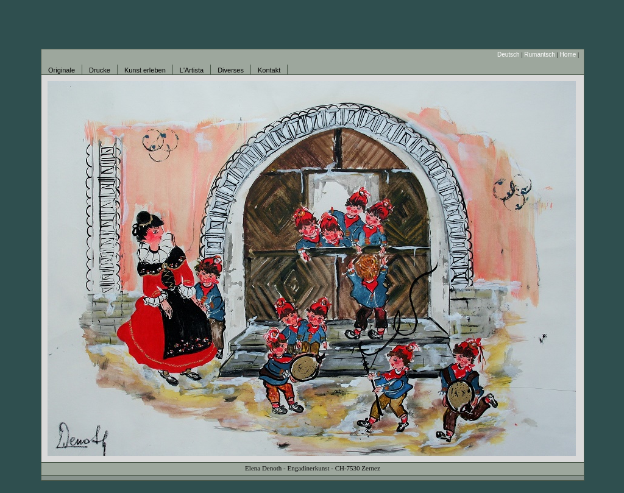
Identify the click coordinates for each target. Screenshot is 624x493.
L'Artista (192, 70)
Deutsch (508, 54)
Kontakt (269, 70)
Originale (61, 70)
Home (568, 54)
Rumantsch (539, 54)
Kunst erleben (145, 70)
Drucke (99, 70)
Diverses (231, 70)
